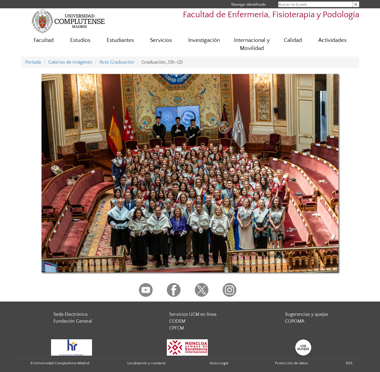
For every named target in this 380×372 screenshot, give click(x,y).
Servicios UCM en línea (192, 314)
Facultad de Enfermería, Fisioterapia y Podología (271, 14)
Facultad (44, 40)
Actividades (332, 40)
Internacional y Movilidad (252, 44)
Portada (33, 62)
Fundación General (72, 321)
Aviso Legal (219, 363)
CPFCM (176, 328)
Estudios (80, 40)
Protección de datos (291, 363)
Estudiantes (120, 40)
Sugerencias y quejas (306, 314)
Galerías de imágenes (70, 62)
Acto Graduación (116, 62)
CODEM (177, 321)
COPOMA (294, 321)
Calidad (293, 40)
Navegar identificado (248, 4)
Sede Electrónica (70, 314)
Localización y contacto (146, 363)
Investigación (204, 40)
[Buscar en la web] (355, 4)
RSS (349, 363)
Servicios (161, 40)
